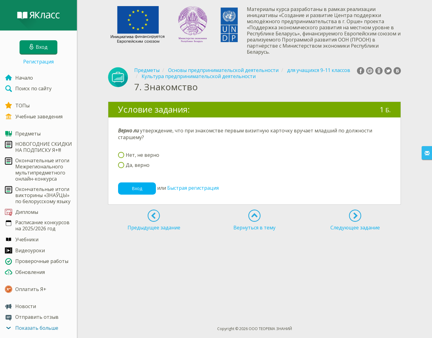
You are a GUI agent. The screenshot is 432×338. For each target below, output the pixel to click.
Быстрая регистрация (193, 188)
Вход (137, 188)
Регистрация (38, 62)
